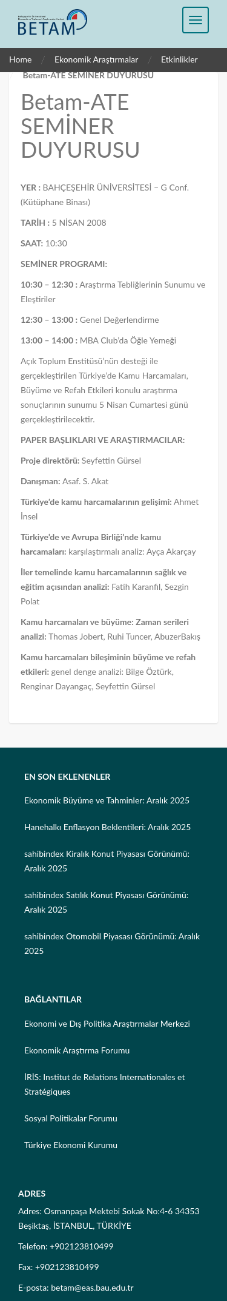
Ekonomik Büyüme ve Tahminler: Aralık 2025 (106, 800)
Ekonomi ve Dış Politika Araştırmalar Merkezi (107, 1023)
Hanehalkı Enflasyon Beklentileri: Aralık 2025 (107, 827)
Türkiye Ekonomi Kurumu (70, 1145)
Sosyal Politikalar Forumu (70, 1118)
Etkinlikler (179, 59)
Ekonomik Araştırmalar (96, 59)
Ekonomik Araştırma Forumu (77, 1050)
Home (20, 59)
